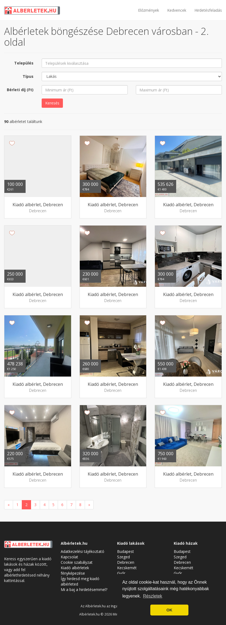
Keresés (52, 103)
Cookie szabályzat (77, 562)
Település (23, 63)
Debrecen (125, 562)
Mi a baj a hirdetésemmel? (84, 589)
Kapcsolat (69, 556)
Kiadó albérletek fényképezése (75, 570)
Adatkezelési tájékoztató (82, 551)
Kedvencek (176, 10)
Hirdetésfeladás (208, 10)
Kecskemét (127, 567)
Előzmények (148, 10)
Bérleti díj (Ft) (20, 89)
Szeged (123, 556)
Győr (121, 573)
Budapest (125, 551)
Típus (28, 76)
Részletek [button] (152, 596)
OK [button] (169, 610)
